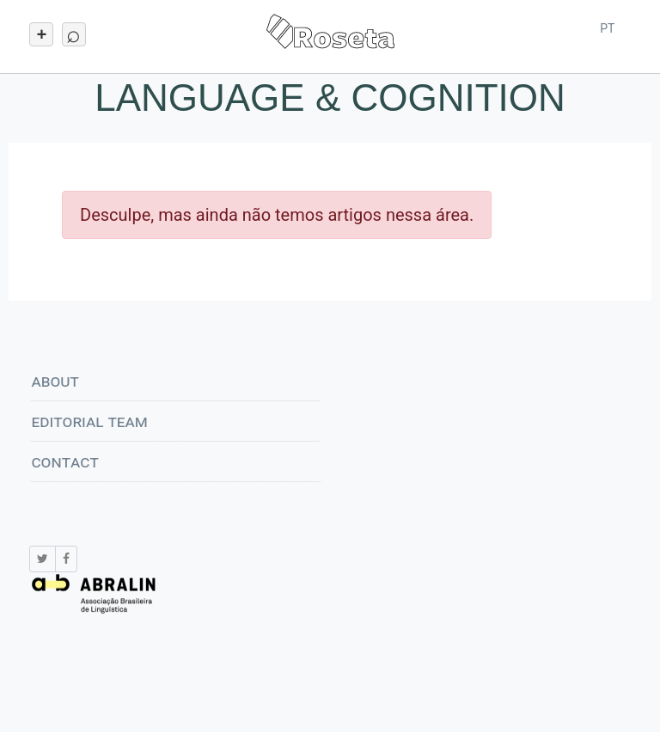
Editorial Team (89, 421)
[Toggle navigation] (41, 34)
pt (607, 28)
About (55, 380)
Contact (64, 461)
